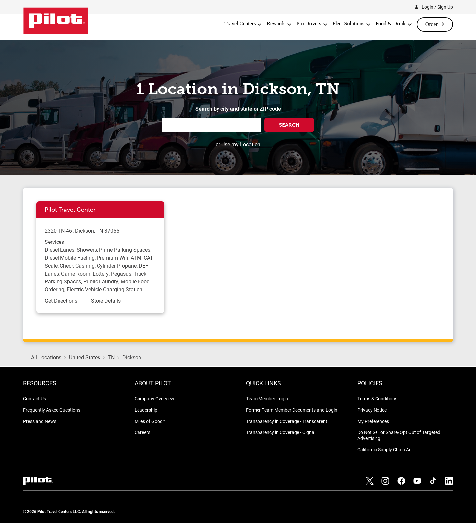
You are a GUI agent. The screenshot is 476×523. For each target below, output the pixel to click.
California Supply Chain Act (385, 449)
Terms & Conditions (377, 398)
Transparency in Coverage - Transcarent (286, 421)
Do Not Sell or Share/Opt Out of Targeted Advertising (398, 435)
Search (289, 125)
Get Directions (61, 300)
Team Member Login (267, 398)
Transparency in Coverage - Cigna (280, 432)
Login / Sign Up (437, 7)
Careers (142, 432)
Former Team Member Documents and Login (291, 410)
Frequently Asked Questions (51, 410)
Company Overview (154, 398)
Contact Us (34, 398)
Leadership (146, 410)
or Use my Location (238, 144)
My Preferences (373, 421)
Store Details (106, 300)
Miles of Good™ (150, 421)
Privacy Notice (372, 410)
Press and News (39, 421)
